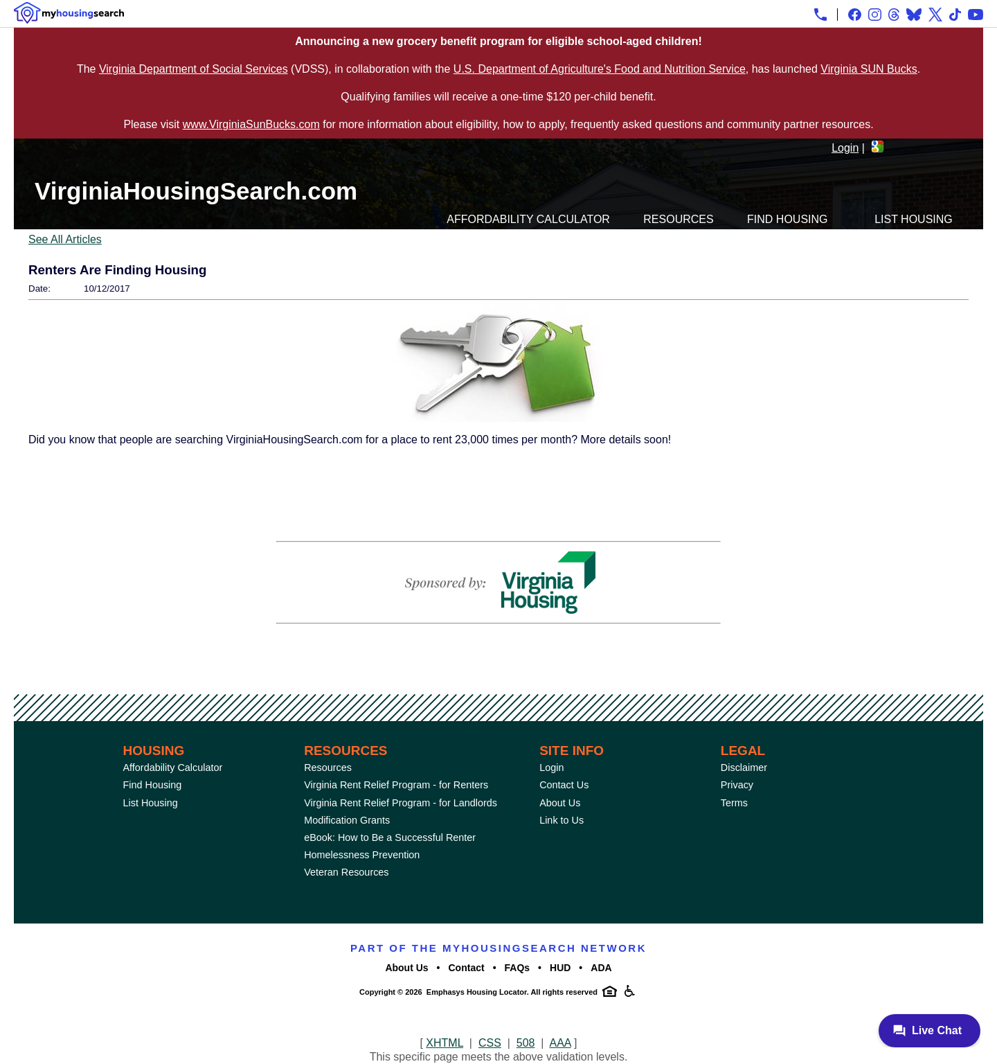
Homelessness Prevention (362, 854)
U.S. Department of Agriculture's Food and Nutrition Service (599, 69)
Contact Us (564, 784)
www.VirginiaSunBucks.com (251, 124)
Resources (678, 219)
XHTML (444, 1043)
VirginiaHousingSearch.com (196, 190)
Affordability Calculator (528, 219)
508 (526, 1043)
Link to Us (561, 820)
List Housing (913, 219)
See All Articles (65, 239)
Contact (467, 967)
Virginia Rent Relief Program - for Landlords (400, 802)
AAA (560, 1043)
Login (845, 148)
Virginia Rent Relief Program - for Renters (396, 784)
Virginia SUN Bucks (868, 69)
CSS (489, 1043)
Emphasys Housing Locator (476, 992)
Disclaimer (744, 767)
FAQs (517, 967)
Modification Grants (347, 820)
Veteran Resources (346, 872)
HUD (560, 967)
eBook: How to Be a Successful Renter (390, 837)
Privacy (737, 784)
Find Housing (787, 219)
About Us (559, 802)
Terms (734, 802)
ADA (601, 967)
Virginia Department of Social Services (193, 69)
